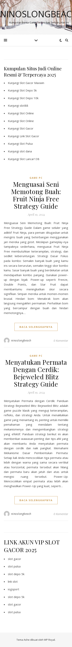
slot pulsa (14, 566)
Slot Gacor (26, 128)
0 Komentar (61, 340)
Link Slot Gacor (29, 136)
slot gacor (14, 559)
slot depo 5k (16, 574)
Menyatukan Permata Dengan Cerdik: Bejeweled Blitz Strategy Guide (36, 373)
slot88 (24, 105)
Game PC (36, 177)
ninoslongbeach (21, 340)
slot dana (26, 151)
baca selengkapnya (36, 327)
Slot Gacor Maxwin (32, 83)
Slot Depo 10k (29, 98)
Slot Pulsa (26, 143)
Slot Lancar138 (29, 159)
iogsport (13, 589)
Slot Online (27, 113)
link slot (13, 581)
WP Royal (49, 639)
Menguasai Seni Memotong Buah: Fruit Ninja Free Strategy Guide (36, 195)
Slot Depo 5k (28, 90)
